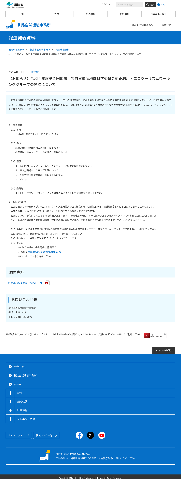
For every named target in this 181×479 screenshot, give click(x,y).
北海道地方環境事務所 (141, 25)
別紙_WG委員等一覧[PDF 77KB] (30, 282)
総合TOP (166, 25)
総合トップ (20, 364)
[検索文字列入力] (129, 4)
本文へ (105, 4)
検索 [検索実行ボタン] (152, 4)
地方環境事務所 (16, 49)
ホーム (22, 14)
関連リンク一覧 (44, 432)
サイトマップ (15, 432)
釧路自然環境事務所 (40, 49)
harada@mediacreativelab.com (44, 251)
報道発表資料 (62, 49)
